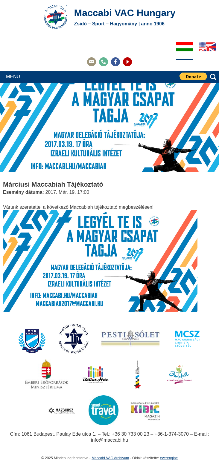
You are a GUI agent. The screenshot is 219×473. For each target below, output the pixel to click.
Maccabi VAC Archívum (110, 458)
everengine (169, 458)
